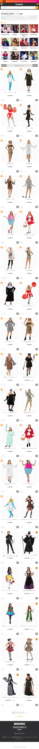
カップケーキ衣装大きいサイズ (29, 483)
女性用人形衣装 (29, 661)
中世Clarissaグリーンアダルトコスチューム (29, 626)
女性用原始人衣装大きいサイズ (29, 341)
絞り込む (3, 65)
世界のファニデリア (6, 737)
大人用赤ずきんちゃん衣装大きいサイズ (29, 448)
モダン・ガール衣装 (29, 128)
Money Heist (24, 48)
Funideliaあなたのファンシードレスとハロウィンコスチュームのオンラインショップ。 (19, 4)
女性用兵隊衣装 (29, 270)
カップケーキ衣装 (10, 234)
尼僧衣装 (29, 92)
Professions (34, 61)
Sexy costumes (33, 48)
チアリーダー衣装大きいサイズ (29, 306)
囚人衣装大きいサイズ (10, 341)
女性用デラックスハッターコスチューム (10, 626)
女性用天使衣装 (29, 163)
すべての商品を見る (19, 716)
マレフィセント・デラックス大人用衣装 (29, 555)
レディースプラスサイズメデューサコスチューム (29, 698)
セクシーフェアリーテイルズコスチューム (10, 590)
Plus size (5, 61)
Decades (15, 34)
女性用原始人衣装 (10, 163)
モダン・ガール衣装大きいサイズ (10, 412)
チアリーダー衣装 (10, 128)
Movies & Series (5, 34)
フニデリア (3, 11)
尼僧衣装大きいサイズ (10, 306)
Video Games (5, 48)
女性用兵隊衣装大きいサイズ (29, 412)
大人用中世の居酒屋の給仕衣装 (29, 590)
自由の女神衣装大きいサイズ (10, 448)
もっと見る (4, 22)
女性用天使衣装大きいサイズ (10, 483)
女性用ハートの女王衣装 (10, 270)
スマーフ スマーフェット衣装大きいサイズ (10, 520)
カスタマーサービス (19, 733)
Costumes (8, 11)
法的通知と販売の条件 (16, 737)
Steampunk (15, 61)
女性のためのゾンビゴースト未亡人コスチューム (10, 698)
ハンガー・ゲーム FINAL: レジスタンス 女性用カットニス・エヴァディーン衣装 (10, 555)
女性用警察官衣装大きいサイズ (29, 377)
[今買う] (17, 100)
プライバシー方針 (26, 737)
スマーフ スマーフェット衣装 (10, 92)
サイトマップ (19, 739)
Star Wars (24, 61)
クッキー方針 (34, 737)
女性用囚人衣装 (29, 199)
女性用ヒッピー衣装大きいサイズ (10, 377)
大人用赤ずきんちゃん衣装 (29, 234)
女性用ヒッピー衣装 (10, 199)
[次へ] (26, 713)
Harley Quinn (33, 34)
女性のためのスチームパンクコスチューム (29, 519)
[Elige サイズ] (2, 100)
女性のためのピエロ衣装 (10, 661)
